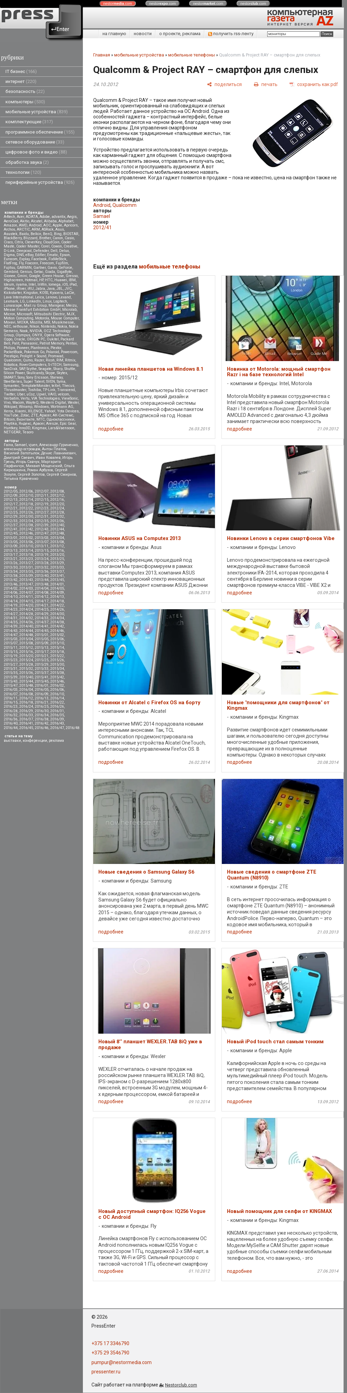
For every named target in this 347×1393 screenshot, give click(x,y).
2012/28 (57, 512)
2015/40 (26, 677)
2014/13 (57, 596)
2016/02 (57, 685)
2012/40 (57, 525)
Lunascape (13, 305)
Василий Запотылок (22, 453)
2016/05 (41, 689)
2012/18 (26, 504)
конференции (35, 740)
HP (41, 280)
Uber (21, 394)
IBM (72, 280)
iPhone (9, 288)
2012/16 (57, 499)
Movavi (9, 322)
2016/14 (57, 698)
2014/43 (11, 631)
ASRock (48, 229)
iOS (65, 284)
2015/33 (41, 668)
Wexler (73, 402)
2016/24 (26, 706)
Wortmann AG (62, 406)
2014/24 (26, 609)
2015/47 (11, 685)
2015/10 (57, 643)
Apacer (38, 423)
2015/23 (11, 660)
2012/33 (11, 521)
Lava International (18, 297)
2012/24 (57, 508)
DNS (20, 255)
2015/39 (11, 677)
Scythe (31, 369)
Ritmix (70, 360)
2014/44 (26, 631)
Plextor (56, 348)
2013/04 (57, 538)
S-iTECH (55, 364)
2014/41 (41, 626)
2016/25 (41, 706)
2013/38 (11, 575)
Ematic (52, 255)
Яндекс (25, 423)
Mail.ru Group (35, 305)
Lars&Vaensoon (61, 428)
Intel (32, 284)
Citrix (18, 242)
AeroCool (11, 221)
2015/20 (26, 656)
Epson (65, 255)
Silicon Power (14, 373)
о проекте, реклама (179, 33)
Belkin (36, 234)
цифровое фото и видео (36, 152)
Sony (21, 377)
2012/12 (57, 495)
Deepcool (24, 251)
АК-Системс (63, 415)
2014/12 (41, 596)
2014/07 (26, 592)
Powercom (69, 352)
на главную (114, 33)
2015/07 (11, 643)
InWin (42, 284)
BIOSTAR (70, 234)
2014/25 (41, 609)
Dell (54, 251)
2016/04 (26, 689)
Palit (15, 343)
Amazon (10, 225)
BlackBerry (13, 238)
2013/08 (57, 542)
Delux (64, 251)
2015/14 (57, 647)
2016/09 (41, 694)
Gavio (52, 267)
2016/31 (57, 711)
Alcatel (36, 221)
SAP (22, 369)
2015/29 (41, 664)
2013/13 (11, 550)
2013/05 (11, 542)
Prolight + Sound (33, 356)
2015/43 (11, 681)
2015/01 (41, 635)
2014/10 (11, 596)
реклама (56, 740)
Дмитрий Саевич (19, 457)
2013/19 (41, 554)
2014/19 (11, 605)
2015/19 (11, 656)
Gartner (39, 267)
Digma (9, 255)
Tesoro (27, 432)
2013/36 (41, 571)
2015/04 (26, 639)
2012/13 (11, 499)
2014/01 (57, 584)
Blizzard (30, 238)
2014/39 (11, 626)
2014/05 (57, 588)
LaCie (69, 293)
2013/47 (26, 584)
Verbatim (11, 398)
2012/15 (41, 499)
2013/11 (41, 546)
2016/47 (57, 728)
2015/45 (41, 681)
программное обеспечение (40, 132)
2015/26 (57, 660)
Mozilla (36, 322)
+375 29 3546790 (110, 1352)
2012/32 (57, 516)
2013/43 (26, 580)
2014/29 (41, 614)
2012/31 (41, 516)
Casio (69, 238)
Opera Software (56, 335)
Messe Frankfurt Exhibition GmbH (32, 309)
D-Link (9, 251)
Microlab (69, 309)
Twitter (9, 394)
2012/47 (41, 533)
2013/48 (41, 584)
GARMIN (24, 267)
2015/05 (41, 639)
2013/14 (26, 550)
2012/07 (41, 491)
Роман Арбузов (40, 470)
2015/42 (57, 677)
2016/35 (57, 715)
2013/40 (41, 575)
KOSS (44, 293)
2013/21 (11, 559)
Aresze (52, 423)
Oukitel (53, 339)
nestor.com (117, 3)
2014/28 (26, 614)
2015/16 (26, 652)
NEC (7, 326)
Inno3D (24, 428)
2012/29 (11, 516)
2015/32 (26, 668)
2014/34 (57, 618)
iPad (73, 284)
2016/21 (41, 702)
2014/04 (41, 588)
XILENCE (35, 411)
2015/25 (41, 660)
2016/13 (41, 698)
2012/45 (11, 533)
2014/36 (26, 622)
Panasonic (29, 343)
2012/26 (26, 512)
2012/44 (57, 529)
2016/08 (26, 694)
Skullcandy (35, 373)
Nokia (62, 326)
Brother (45, 238)
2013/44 (41, 580)
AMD (23, 225)
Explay (24, 259)
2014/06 (11, 592)
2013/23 (26, 559)
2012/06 (26, 491)
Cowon (56, 246)
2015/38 (57, 673)
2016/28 (11, 711)
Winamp (25, 406)
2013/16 (57, 550)
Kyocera (56, 293)
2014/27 (11, 614)
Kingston (30, 293)
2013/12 (57, 546)
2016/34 (41, 715)
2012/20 (57, 504)
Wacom (18, 402)
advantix (58, 216)
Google (34, 276)
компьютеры (25, 101)
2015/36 (26, 673)
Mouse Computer (65, 318)
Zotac (24, 415)
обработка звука (27, 162)
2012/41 (11, 529)
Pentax (71, 343)
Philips (9, 348)
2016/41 (26, 723)
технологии (23, 172)
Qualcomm (12, 360)
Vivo (7, 402)
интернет (21, 81)
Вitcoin (9, 419)
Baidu (24, 234)
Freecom (47, 263)
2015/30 (57, 664)
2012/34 (26, 521)
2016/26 (57, 706)
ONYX (37, 335)
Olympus (22, 335)
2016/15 (11, 702)
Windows (41, 406)
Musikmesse (63, 322)
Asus (59, 229)
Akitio (24, 221)
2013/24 (41, 559)
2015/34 (57, 668)
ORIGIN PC (36, 339)
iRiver (21, 288)
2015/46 (57, 681)
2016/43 (57, 723)
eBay (29, 255)
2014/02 (11, 588)
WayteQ (32, 402)
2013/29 (57, 563)
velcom (63, 394)
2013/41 (57, 575)
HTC (49, 280)
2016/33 (26, 715)
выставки (12, 740)
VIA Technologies (45, 398)
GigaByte (64, 272)
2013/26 (11, 563)
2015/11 (11, 647)
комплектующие (29, 121)
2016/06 (57, 689)
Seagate (45, 369)
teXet (56, 385)
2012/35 (41, 521)
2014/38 (57, 622)
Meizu (71, 305)
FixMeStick (57, 259)
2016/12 (26, 698)
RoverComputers (32, 364)
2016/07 (11, 694)
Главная (101, 54)
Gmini (22, 276)
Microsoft (24, 314)
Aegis (72, 216)
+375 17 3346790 (110, 1343)
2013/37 (57, 571)
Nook (24, 331)
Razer (39, 360)
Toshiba (34, 390)
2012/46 (26, 533)
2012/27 (41, 512)
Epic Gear (68, 423)
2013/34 (11, 571)
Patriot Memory (52, 343)
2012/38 (26, 525)
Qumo (28, 360)
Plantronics (40, 348)
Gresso (72, 276)
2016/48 (72, 728)
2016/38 (41, 719)
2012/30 (26, 516)
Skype (50, 373)
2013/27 (26, 563)
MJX (71, 314)
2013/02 (26, 538)
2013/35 (26, 571)
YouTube (11, 415)
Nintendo (48, 326)
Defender (41, 251)
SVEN (50, 381)
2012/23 (41, 508)
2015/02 (57, 635)
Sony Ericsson (37, 377)
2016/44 (11, 728)
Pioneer (23, 348)
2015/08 (26, 643)
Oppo (8, 339)
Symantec (11, 385)
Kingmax (39, 428)
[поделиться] (224, 84)
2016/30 (41, 711)
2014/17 (41, 601)
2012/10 (26, 495)
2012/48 (57, 533)
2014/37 (41, 622)
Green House (53, 276)
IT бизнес (21, 71)
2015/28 (26, 664)
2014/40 (26, 626)
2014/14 (11, 601)
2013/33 (57, 567)
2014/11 (26, 596)
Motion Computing (18, 318)
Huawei (60, 280)
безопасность (25, 91)
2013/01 (11, 538)
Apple (57, 225)
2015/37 (41, 673)
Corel (45, 246)
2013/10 (26, 546)
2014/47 (11, 635)
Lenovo (51, 297)
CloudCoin (51, 242)
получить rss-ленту (230, 33)
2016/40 (11, 723)
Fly (21, 263)
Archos (9, 229)
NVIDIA (36, 331)
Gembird (11, 272)
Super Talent (34, 381)
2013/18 (26, 554)
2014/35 (11, 622)
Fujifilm (62, 263)
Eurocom (11, 259)
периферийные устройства (40, 182)
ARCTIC (23, 229)
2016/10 (57, 694)
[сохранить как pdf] (314, 84)
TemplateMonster (35, 385)
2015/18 (57, 652)
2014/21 (41, 605)
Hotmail (31, 280)
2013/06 (26, 542)
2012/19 (41, 504)
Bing (58, 234)
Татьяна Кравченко (21, 478)
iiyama (21, 284)
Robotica (11, 364)
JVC (68, 288)
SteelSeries (13, 381)
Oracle (19, 339)
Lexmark (11, 301)
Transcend (66, 390)
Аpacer (45, 415)
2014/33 (41, 618)
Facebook (39, 259)
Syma (61, 381)
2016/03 (11, 689)
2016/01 (41, 685)
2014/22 (57, 605)
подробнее (110, 429)
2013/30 (11, 567)
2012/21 (11, 508)
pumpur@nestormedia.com (121, 1362)
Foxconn (31, 263)
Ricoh (50, 360)
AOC (47, 225)
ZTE (34, 415)
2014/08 (41, 592)
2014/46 (57, 631)
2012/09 (11, 495)
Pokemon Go (34, 352)
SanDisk (11, 369)
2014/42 (57, 626)
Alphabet (65, 221)
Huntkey (10, 428)
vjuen (33, 445)
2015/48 (26, 685)
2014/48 (26, 635)
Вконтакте (26, 419)
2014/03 (26, 588)
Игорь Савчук (28, 462)
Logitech (60, 301)
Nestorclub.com (181, 1384)
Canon (58, 238)
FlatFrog (10, 263)
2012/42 (26, 529)
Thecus (68, 385)
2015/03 (11, 639)
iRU (31, 288)
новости (143, 33)
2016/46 (41, 728)
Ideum (9, 284)
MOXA (22, 322)
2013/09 (11, 546)
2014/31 (11, 618)
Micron (9, 314)
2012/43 (41, 529)
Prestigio (11, 356)
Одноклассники (60, 419)
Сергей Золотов (31, 474)
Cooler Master (27, 246)
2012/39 (41, 525)
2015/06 (57, 639)
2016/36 (11, 719)
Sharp (58, 369)
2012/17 (11, 504)
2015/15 (11, 652)
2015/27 (11, 664)
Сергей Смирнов (61, 474)
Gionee (9, 276)
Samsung (70, 364)
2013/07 (41, 542)
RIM (59, 360)
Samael (21, 445)
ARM (36, 229)
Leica (39, 297)
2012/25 (11, 512)
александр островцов (22, 449)
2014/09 (57, 592)
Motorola (42, 318)
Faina (8, 445)
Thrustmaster (15, 390)
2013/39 (26, 575)
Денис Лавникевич (58, 453)
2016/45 (26, 728)
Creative (70, 246)
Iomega (54, 284)
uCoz (30, 394)
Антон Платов (54, 449)
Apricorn (71, 225)
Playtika (10, 423)
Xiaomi (20, 411)
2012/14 (26, 499)
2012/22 (26, 508)
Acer (20, 216)
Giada (50, 272)
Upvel (41, 394)
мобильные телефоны (191, 54)
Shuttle (69, 369)
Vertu (25, 398)
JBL (59, 288)
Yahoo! (49, 411)
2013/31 (26, 567)
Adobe (45, 216)
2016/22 (57, 702)
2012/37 (11, 525)
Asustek (11, 234)
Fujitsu (9, 267)
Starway (56, 377)
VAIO (52, 394)
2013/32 (41, 567)
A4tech (9, 216)
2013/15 (41, 550)
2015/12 (26, 647)
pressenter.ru (105, 1371)
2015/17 (41, 652)
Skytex (62, 373)
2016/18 (26, 702)
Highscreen (13, 280)
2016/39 (57, 719)
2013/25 (57, 559)
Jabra (40, 288)
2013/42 (11, 580)
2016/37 (26, 719)
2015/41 (41, 677)
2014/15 (26, 601)
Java (51, 288)
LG (22, 301)
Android (35, 225)
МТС (40, 419)
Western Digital (53, 402)
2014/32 (26, 618)
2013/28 (41, 563)
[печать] (265, 84)
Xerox (8, 411)
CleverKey (33, 242)
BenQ (47, 234)
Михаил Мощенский (44, 466)
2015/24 (26, 660)
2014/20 (26, 605)
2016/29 (26, 711)
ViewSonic (70, 398)
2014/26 (57, 609)
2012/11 (41, 495)
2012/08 (57, 491)
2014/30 (57, 614)
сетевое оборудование (35, 142)
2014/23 (11, 609)
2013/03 (41, 538)
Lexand (65, 297)
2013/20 (57, 554)
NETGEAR (12, 432)
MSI (47, 322)
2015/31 (11, 668)
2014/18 (57, 601)
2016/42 (41, 723)
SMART (10, 377)
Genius (26, 272)
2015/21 (41, 656)
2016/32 (11, 715)
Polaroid (52, 352)
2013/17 (11, 554)
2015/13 (41, 647)
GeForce (65, 267)
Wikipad (10, 406)
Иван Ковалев (48, 457)
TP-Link (49, 390)
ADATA (32, 216)
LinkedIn (33, 301)
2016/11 (11, 698)
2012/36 (57, 521)
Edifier (40, 255)
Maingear (56, 305)
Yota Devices (68, 411)
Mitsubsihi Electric (49, 314)
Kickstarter (13, 293)
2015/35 (11, 673)
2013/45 (57, 580)
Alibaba (50, 221)
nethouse (20, 326)
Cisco (8, 242)
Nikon (34, 326)
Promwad (55, 356)
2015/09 (41, 643)
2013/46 (11, 584)
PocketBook (13, 352)
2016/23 (11, 706)
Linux (47, 301)
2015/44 (26, 681)
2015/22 (57, 656)
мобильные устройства (37, 111)
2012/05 (11, 491)
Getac (38, 272)
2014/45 (41, 631)
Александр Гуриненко (58, 445)
